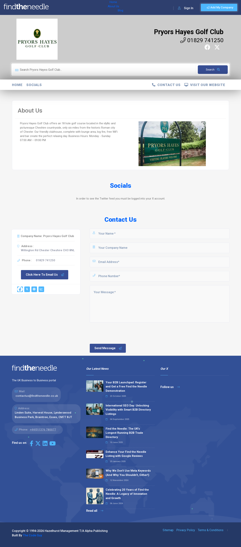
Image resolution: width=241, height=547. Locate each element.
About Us (71, 7)
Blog (84, 7)
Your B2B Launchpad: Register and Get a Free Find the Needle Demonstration (126, 386)
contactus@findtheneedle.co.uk (37, 396)
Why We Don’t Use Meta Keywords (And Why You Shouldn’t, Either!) (128, 473)
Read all (94, 510)
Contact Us (166, 85)
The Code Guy (32, 535)
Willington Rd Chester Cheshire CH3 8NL (48, 250)
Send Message (108, 348)
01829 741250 (201, 40)
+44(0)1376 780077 (43, 429)
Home (57, 7)
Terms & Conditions (210, 530)
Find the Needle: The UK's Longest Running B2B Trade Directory (124, 433)
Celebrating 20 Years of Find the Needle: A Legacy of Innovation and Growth (127, 494)
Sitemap (168, 530)
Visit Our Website (204, 85)
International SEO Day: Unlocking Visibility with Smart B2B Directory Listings (128, 410)
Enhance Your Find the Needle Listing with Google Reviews (126, 454)
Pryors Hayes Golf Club (188, 32)
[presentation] (117, 332)
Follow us (170, 387)
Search (213, 69)
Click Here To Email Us (45, 275)
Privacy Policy (185, 530)
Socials (34, 85)
